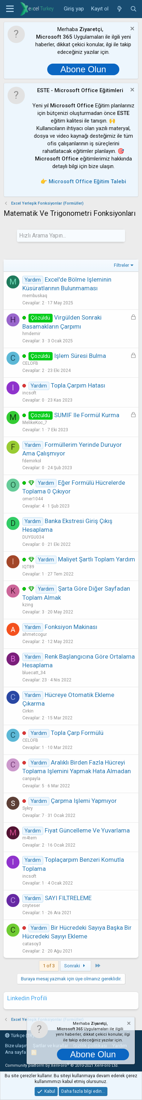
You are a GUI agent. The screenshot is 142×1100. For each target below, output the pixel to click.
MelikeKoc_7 (34, 422)
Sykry (27, 808)
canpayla (31, 778)
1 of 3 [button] (49, 965)
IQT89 (28, 566)
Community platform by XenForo (62, 1065)
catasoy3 (31, 943)
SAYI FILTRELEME (68, 898)
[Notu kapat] (131, 29)
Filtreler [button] (121, 265)
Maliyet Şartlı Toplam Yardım (96, 559)
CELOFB (30, 363)
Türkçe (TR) (19, 1035)
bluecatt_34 (33, 672)
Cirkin (28, 711)
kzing (27, 604)
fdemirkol (31, 460)
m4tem (29, 837)
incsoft (29, 392)
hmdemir (31, 333)
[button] (9, 9)
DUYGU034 (33, 537)
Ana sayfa (15, 1052)
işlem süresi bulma (80, 355)
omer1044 (32, 498)
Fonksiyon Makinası (71, 626)
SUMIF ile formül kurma (86, 415)
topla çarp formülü (77, 732)
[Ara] (134, 9)
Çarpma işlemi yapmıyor (84, 800)
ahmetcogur (34, 634)
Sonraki (75, 965)
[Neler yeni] (119, 9)
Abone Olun (83, 69)
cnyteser (31, 905)
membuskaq (34, 295)
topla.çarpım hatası (78, 385)
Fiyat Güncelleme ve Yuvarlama (87, 830)
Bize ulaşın (16, 1045)
